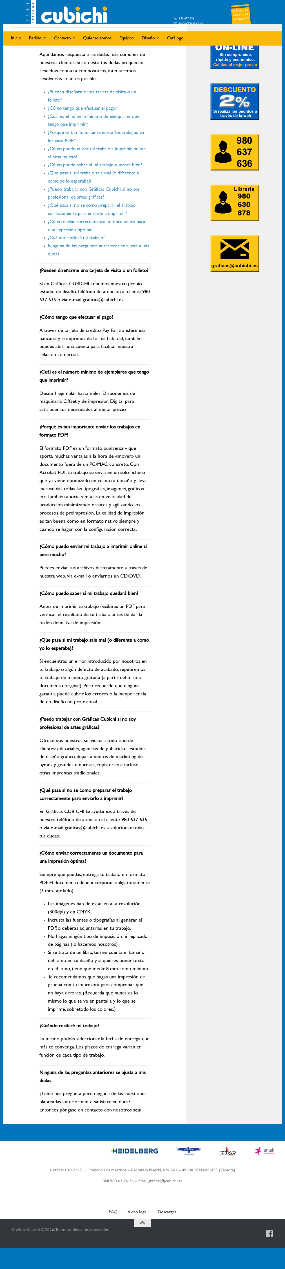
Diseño (148, 38)
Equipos (126, 38)
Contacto (62, 38)
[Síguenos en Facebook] (270, 1255)
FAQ (113, 1234)
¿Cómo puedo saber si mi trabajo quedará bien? (97, 186)
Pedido (35, 38)
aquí (137, 1131)
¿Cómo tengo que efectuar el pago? (85, 129)
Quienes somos (97, 38)
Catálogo (175, 38)
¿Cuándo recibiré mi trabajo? (78, 259)
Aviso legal (138, 1234)
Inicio (16, 38)
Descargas (167, 1234)
